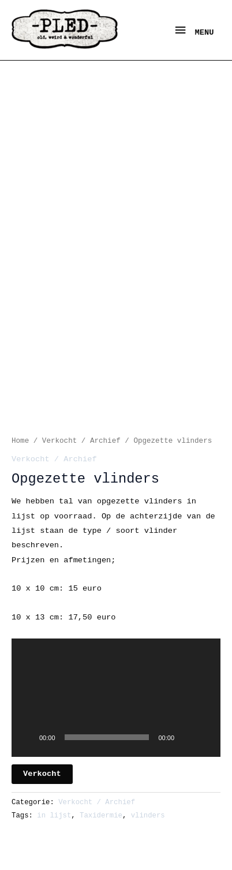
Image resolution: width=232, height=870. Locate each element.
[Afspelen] (26, 737)
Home (20, 441)
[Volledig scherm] (205, 737)
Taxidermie (101, 816)
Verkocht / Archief (81, 441)
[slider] (107, 737)
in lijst (54, 816)
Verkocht (42, 774)
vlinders (148, 816)
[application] (116, 698)
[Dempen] (187, 737)
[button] (116, 694)
